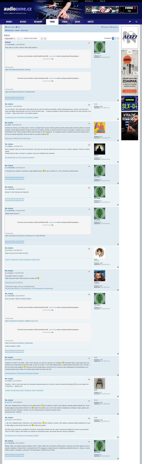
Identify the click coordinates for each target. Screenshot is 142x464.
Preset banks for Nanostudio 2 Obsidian (27, 117)
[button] (118, 38)
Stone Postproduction (25, 259)
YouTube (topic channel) (17, 390)
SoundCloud (40, 390)
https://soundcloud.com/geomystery (14, 97)
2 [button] (115, 38)
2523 (101, 136)
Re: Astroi (9, 104)
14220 (101, 106)
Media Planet (15, 259)
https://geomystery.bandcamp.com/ (14, 98)
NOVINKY (9, 21)
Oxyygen (96, 282)
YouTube (7, 390)
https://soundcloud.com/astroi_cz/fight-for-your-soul (21, 321)
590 (101, 392)
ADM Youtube (27, 138)
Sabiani (96, 155)
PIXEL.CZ (102, 1)
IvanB (95, 390)
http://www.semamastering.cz (13, 288)
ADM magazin (9, 138)
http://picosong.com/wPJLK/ (14, 282)
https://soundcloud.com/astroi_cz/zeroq (17, 69)
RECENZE (23, 21)
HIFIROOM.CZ (89, 1)
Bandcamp (28, 390)
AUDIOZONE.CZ (41, 1)
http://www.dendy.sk (10, 117)
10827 (101, 402)
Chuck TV (7, 259)
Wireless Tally (36, 259)
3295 (101, 286)
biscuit (96, 400)
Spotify (34, 390)
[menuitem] (18, 27)
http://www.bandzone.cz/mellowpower (43, 288)
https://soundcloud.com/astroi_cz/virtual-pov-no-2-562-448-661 (25, 236)
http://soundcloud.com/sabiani (26, 157)
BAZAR (77, 21)
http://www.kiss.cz (27, 288)
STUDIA (64, 21)
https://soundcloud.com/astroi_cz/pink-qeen (19, 343)
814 (101, 56)
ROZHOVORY (38, 21)
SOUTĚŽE (91, 21)
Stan (95, 134)
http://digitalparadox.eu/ (11, 157)
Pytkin (95, 259)
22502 (101, 263)
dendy (95, 104)
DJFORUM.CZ (74, 1)
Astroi (7, 35)
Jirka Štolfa (97, 53)
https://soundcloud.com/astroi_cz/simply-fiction (20, 92)
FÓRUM (52, 21)
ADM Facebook (18, 138)
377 (101, 158)
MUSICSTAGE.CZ (58, 1)
